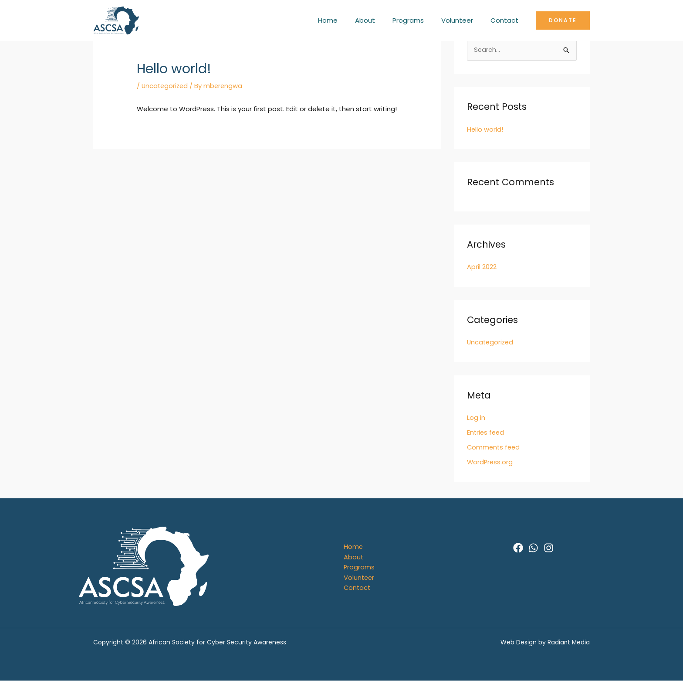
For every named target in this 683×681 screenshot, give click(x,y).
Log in (476, 417)
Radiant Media (567, 642)
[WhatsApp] (533, 547)
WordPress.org (490, 461)
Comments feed (494, 446)
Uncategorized (166, 85)
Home (347, 20)
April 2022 (482, 267)
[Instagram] (549, 547)
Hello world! (485, 129)
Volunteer (464, 20)
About (380, 20)
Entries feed (486, 431)
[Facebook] (518, 547)
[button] (563, 20)
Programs (419, 20)
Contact (507, 20)
